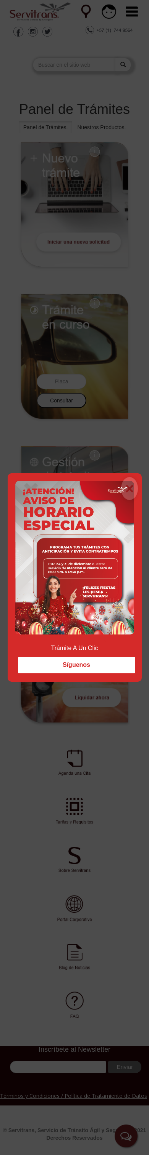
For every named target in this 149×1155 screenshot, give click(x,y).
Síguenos (76, 665)
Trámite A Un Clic (74, 648)
